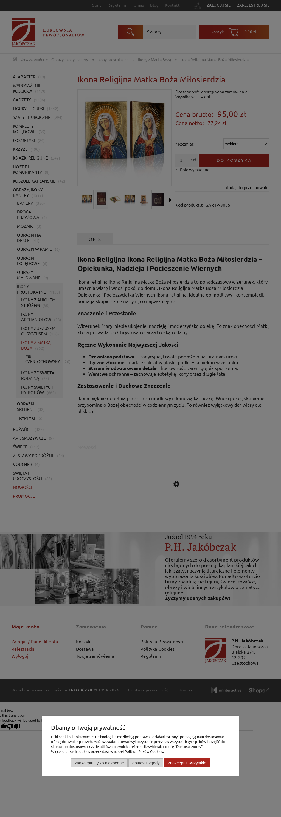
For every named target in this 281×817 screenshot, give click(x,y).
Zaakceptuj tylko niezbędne (99, 763)
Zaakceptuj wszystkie (187, 763)
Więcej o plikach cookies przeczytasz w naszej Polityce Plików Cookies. (107, 751)
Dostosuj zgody (146, 763)
